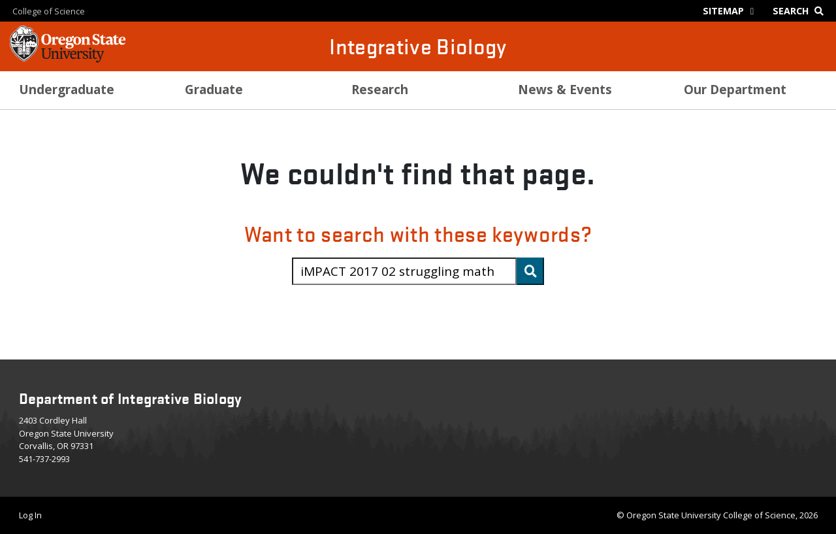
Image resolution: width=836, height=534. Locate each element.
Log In (30, 515)
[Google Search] (801, 11)
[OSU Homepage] (67, 58)
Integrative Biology (418, 46)
